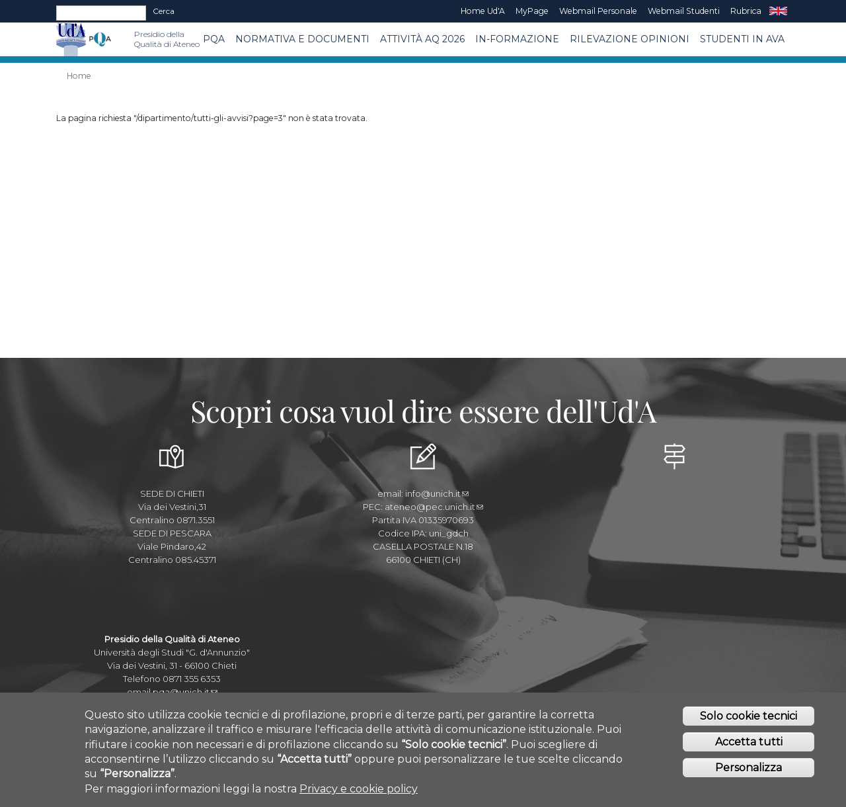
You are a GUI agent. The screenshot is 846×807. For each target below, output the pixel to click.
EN (778, 11)
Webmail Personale (598, 11)
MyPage (532, 11)
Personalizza (748, 771)
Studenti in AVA (742, 39)
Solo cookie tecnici (748, 719)
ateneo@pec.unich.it (434, 506)
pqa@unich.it (185, 692)
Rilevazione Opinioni (629, 39)
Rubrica (745, 11)
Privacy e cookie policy (358, 792)
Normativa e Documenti (302, 39)
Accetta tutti (749, 745)
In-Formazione (517, 39)
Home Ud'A (483, 11)
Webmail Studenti (684, 11)
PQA (214, 39)
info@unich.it (437, 493)
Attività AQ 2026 (422, 39)
